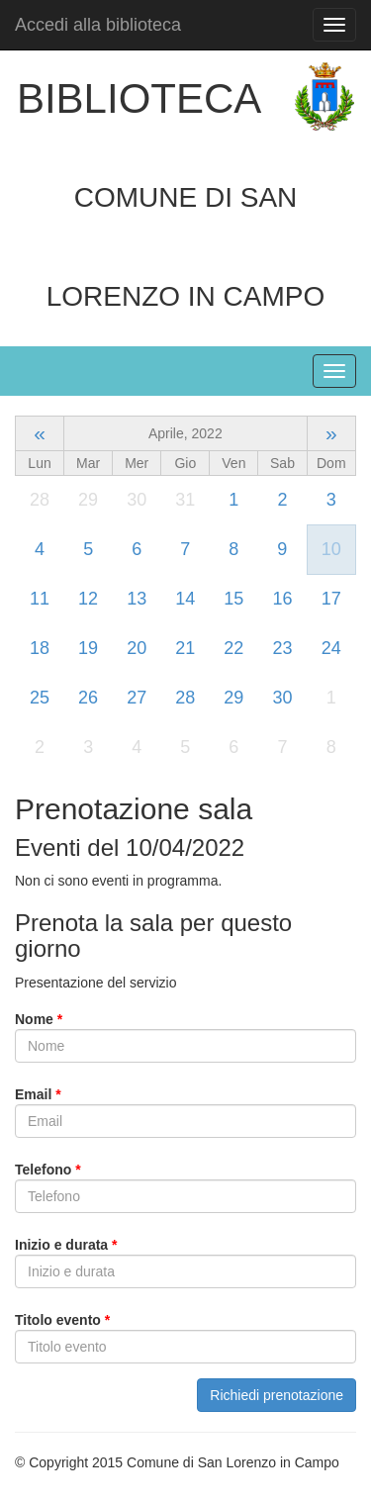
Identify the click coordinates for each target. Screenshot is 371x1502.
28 (185, 697)
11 (39, 599)
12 (88, 599)
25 (39, 697)
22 (233, 648)
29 (233, 697)
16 (282, 599)
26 (88, 697)
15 (233, 599)
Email (38, 1094)
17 (331, 599)
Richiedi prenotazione (276, 1395)
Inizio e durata (66, 1245)
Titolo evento (62, 1320)
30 (282, 697)
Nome (38, 1019)
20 (136, 648)
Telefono (48, 1169)
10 (331, 549)
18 (39, 648)
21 (185, 648)
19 (88, 648)
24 (331, 648)
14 (185, 599)
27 (136, 697)
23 (282, 648)
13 (136, 599)
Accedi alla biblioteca (98, 25)
